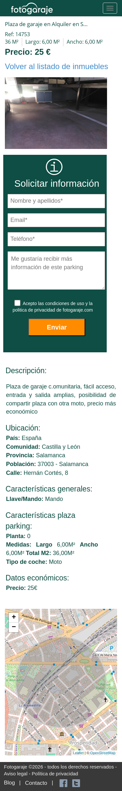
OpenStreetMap (102, 753)
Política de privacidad (55, 773)
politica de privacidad (35, 310)
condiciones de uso (65, 303)
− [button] (14, 627)
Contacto (36, 783)
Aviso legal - (18, 773)
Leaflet (78, 753)
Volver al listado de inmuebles (56, 66)
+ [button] (14, 618)
